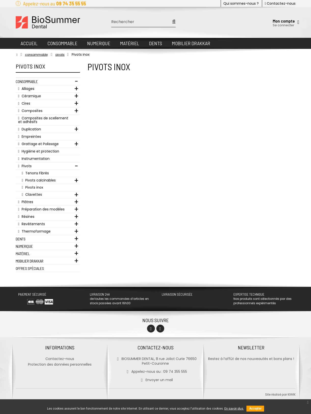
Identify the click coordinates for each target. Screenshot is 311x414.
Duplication (31, 129)
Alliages (27, 88)
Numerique (24, 246)
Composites (31, 110)
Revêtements (33, 223)
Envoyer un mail (155, 379)
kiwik (292, 394)
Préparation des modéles (43, 209)
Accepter (255, 408)
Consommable (27, 81)
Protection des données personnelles (60, 364)
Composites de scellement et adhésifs (43, 120)
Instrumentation (35, 158)
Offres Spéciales (30, 268)
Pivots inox (33, 187)
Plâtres (27, 201)
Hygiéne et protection (40, 151)
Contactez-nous (280, 3)
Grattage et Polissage (40, 143)
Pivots (26, 166)
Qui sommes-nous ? (241, 3)
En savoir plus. (234, 408)
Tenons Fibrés (36, 173)
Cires (25, 103)
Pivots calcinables (40, 180)
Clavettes (33, 194)
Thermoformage (36, 231)
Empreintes (31, 136)
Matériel (23, 253)
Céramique (31, 96)
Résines (27, 216)
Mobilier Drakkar (29, 261)
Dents (21, 238)
